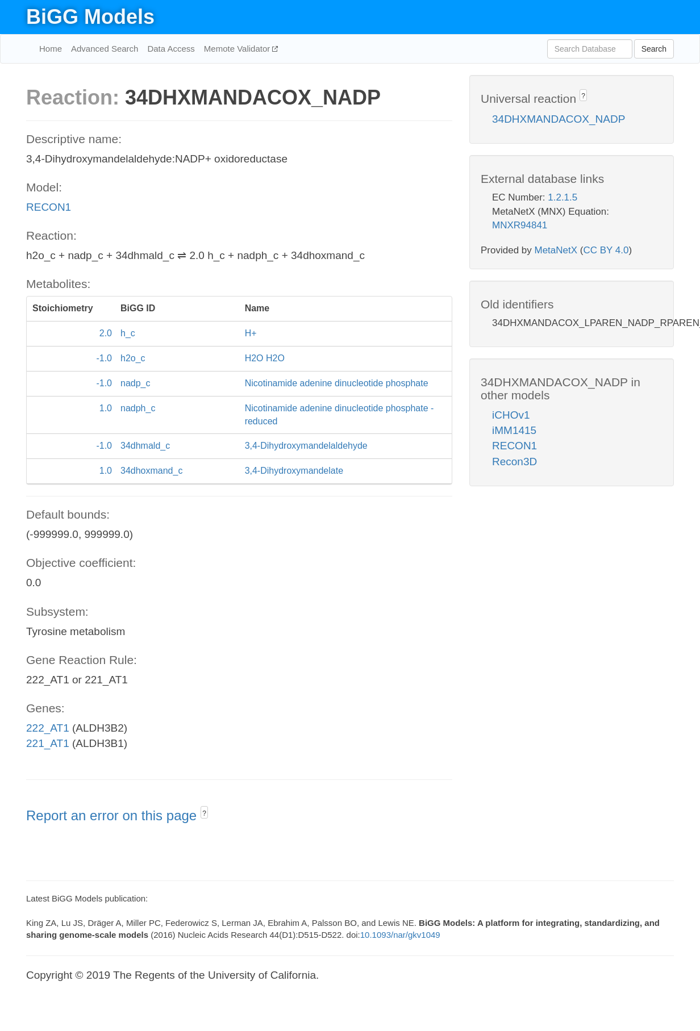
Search (653, 48)
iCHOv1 (511, 415)
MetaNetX (556, 250)
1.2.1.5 (562, 197)
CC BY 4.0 (605, 250)
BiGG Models (90, 16)
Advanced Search (104, 48)
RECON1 (48, 207)
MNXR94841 (519, 225)
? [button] (204, 813)
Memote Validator (238, 48)
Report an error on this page (113, 815)
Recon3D (514, 462)
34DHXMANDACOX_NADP (558, 119)
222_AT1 (47, 728)
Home (50, 48)
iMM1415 (514, 430)
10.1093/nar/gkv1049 (400, 935)
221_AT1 (47, 743)
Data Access (170, 48)
